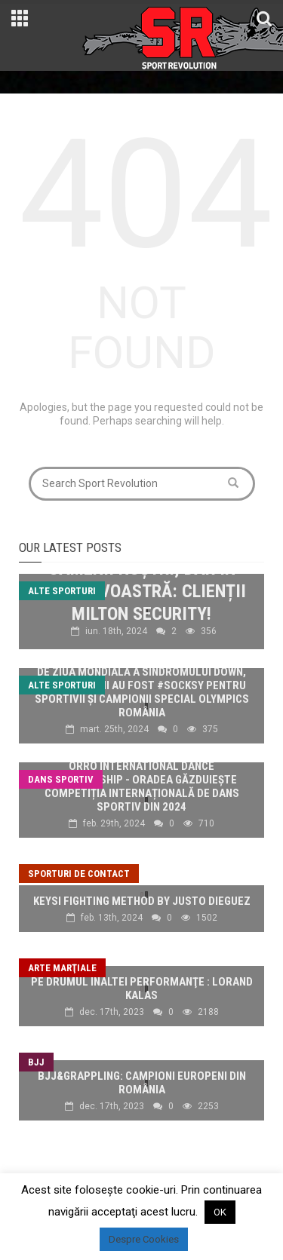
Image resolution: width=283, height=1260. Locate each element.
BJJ (36, 1062)
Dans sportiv (61, 779)
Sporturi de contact (79, 873)
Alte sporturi (62, 590)
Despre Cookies (144, 1239)
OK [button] (220, 1212)
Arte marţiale (62, 967)
